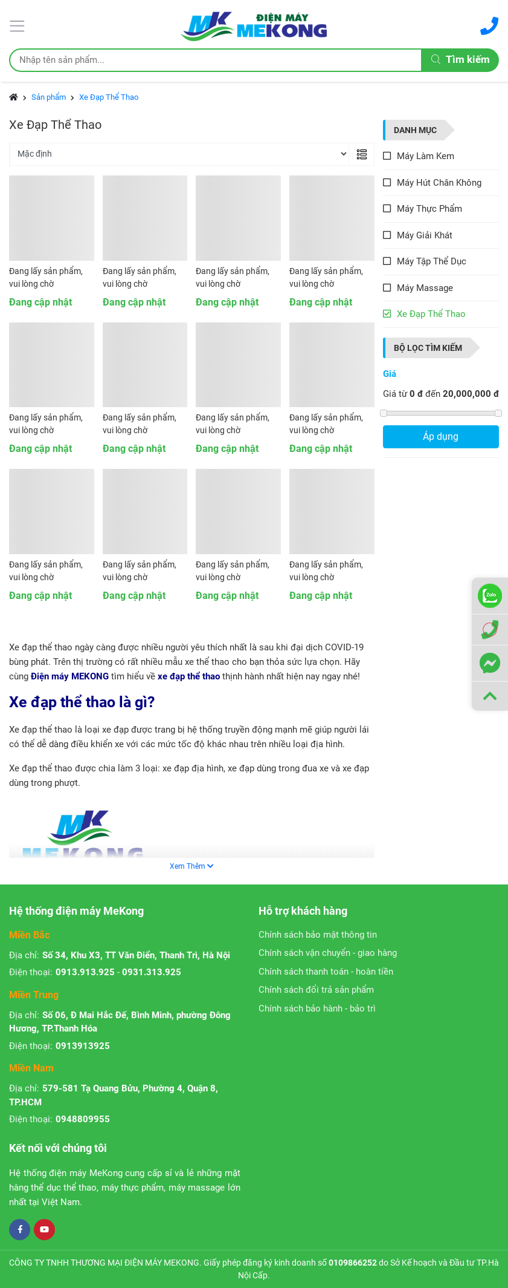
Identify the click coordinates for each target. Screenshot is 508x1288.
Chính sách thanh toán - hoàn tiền (326, 971)
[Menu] (19, 25)
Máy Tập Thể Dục (431, 261)
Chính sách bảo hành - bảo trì (317, 1008)
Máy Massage (425, 288)
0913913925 (83, 1046)
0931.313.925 (151, 972)
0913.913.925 (85, 972)
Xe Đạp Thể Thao (108, 97)
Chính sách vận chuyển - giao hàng (328, 952)
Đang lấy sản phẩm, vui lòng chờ (46, 277)
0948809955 (83, 1119)
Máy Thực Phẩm (429, 208)
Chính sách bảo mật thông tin (318, 934)
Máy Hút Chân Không (439, 182)
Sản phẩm (48, 97)
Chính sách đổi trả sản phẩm (316, 989)
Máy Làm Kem (425, 156)
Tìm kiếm (460, 59)
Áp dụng (440, 436)
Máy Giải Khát (424, 235)
